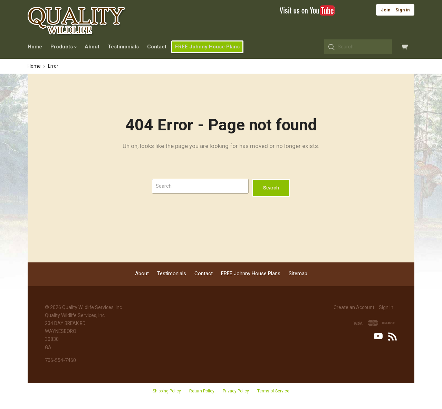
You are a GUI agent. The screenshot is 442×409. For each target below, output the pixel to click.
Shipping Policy (167, 391)
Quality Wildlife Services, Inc (92, 307)
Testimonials (123, 47)
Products (63, 47)
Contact (156, 47)
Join (385, 9)
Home (35, 47)
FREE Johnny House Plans (207, 47)
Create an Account (354, 307)
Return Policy (201, 391)
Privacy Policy (236, 391)
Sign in (402, 9)
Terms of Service (273, 391)
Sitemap (298, 273)
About (92, 47)
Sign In (386, 307)
